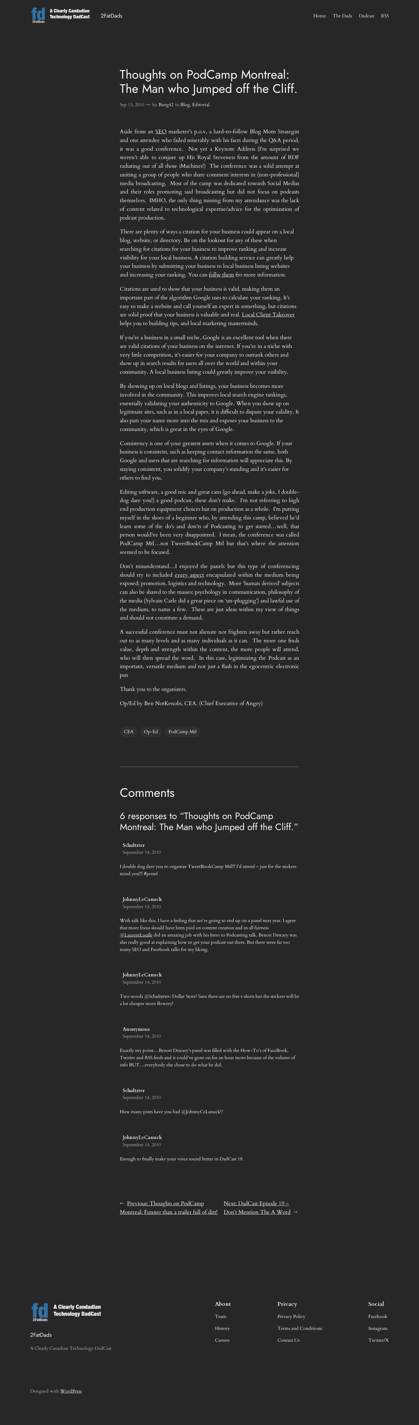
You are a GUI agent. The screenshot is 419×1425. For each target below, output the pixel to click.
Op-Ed (151, 732)
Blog (185, 105)
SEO (160, 131)
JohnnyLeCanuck (142, 899)
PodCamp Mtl (182, 732)
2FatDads (111, 16)
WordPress (71, 1391)
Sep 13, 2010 (132, 105)
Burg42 (166, 105)
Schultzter (134, 845)
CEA (128, 732)
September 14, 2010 (142, 852)
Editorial (201, 105)
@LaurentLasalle (136, 935)
